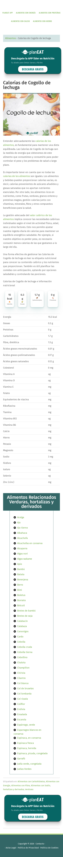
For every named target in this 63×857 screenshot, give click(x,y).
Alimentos (10, 38)
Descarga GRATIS (33, 69)
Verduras (29, 789)
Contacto (40, 843)
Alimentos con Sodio (40, 785)
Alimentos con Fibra (20, 785)
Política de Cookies (49, 847)
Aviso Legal (11, 847)
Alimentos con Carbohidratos (31, 781)
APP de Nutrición (31, 4)
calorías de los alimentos (16, 176)
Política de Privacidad (28, 847)
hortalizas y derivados (13, 789)
